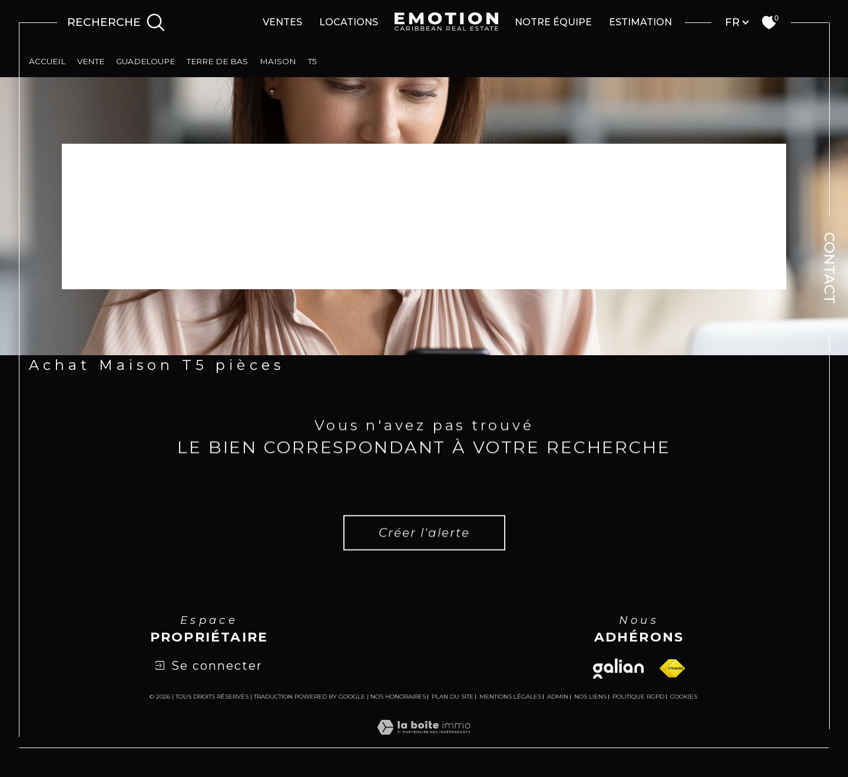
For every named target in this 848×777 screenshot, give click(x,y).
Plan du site (452, 696)
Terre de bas (217, 61)
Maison (278, 61)
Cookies (683, 696)
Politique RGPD (638, 696)
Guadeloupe (145, 61)
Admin (557, 696)
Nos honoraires (398, 696)
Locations (348, 22)
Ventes (282, 22)
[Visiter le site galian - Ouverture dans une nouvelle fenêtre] (618, 669)
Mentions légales (510, 696)
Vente (90, 61)
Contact (829, 268)
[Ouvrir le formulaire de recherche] (116, 22)
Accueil (47, 61)
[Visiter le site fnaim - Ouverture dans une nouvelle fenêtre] (672, 668)
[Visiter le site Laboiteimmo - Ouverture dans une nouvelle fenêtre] (424, 741)
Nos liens (590, 696)
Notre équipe (553, 22)
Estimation (640, 22)
